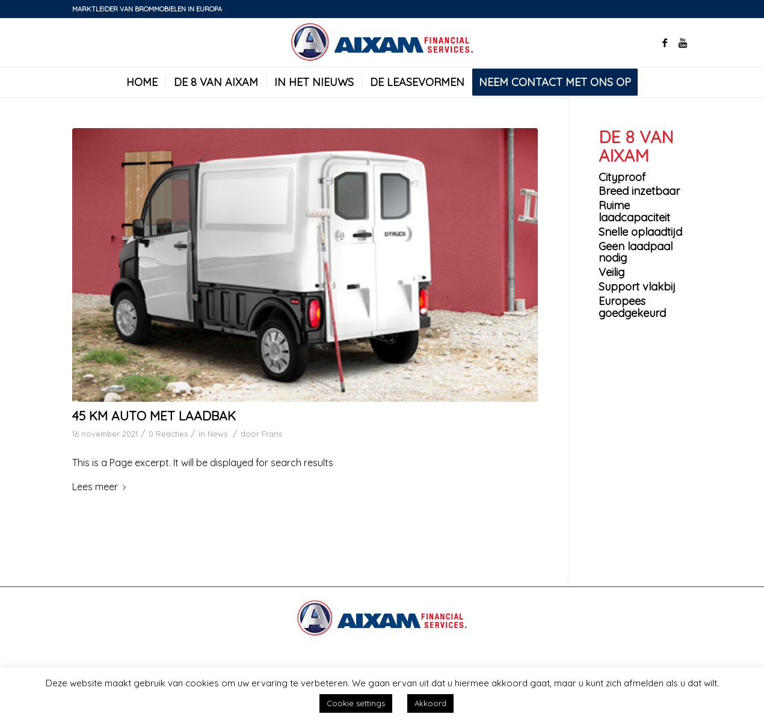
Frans (272, 433)
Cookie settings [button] (356, 703)
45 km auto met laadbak (154, 415)
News (217, 433)
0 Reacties (168, 433)
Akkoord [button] (430, 703)
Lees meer (101, 487)
